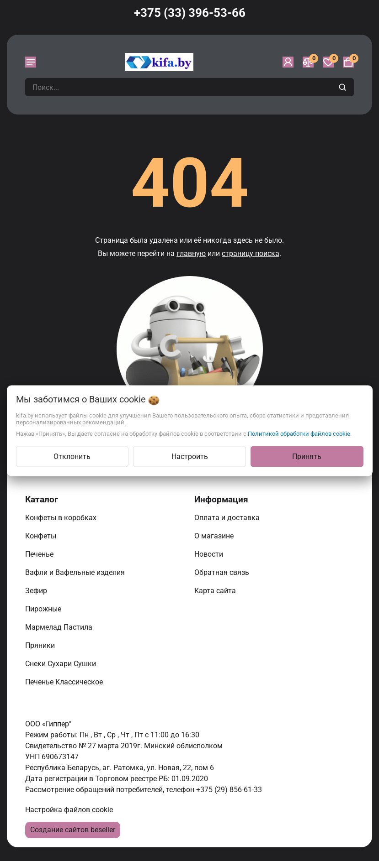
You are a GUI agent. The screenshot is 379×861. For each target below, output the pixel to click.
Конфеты (42, 536)
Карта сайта (216, 590)
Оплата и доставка (228, 517)
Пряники (41, 645)
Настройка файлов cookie (69, 809)
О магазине (214, 536)
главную (191, 253)
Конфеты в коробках (61, 517)
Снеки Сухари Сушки (61, 663)
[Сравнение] (308, 62)
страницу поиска (250, 253)
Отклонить (72, 456)
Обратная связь (222, 572)
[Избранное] (328, 62)
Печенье (40, 554)
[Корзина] (348, 62)
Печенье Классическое (65, 682)
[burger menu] (30, 62)
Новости (209, 554)
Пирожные (44, 609)
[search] (343, 87)
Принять (306, 456)
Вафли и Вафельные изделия (76, 572)
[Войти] (288, 62)
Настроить (189, 456)
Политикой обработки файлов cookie (299, 433)
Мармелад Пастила (59, 627)
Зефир (37, 590)
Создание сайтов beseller (72, 829)
